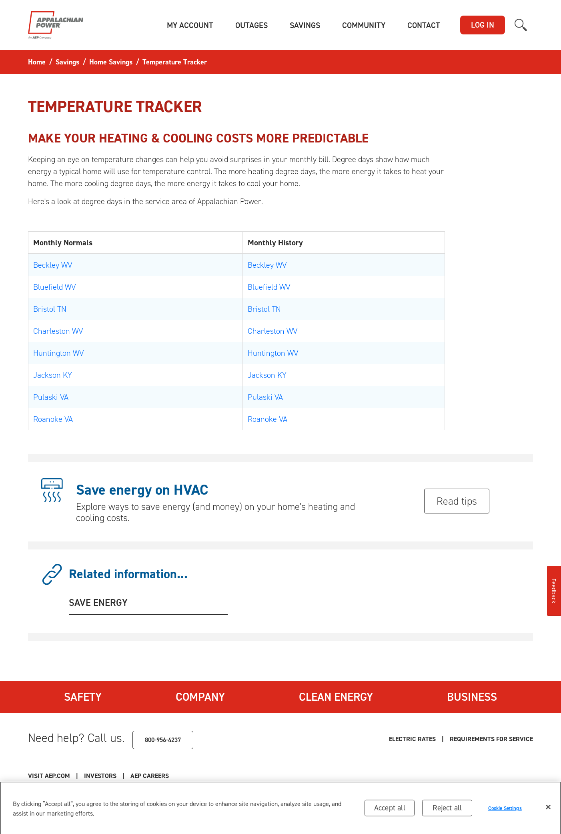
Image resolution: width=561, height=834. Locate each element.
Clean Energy (336, 696)
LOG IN (482, 25)
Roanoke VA (53, 419)
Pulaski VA (50, 397)
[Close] (548, 809)
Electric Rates (412, 739)
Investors (100, 776)
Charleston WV (58, 331)
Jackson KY (52, 375)
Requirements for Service (491, 739)
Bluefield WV (54, 287)
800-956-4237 (163, 740)
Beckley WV (52, 265)
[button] (190, 25)
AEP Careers (149, 776)
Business (472, 696)
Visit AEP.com (49, 776)
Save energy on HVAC (142, 489)
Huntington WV (58, 353)
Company (200, 696)
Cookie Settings (505, 810)
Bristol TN (49, 309)
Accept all (389, 810)
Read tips (457, 501)
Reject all (447, 810)
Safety (83, 696)
